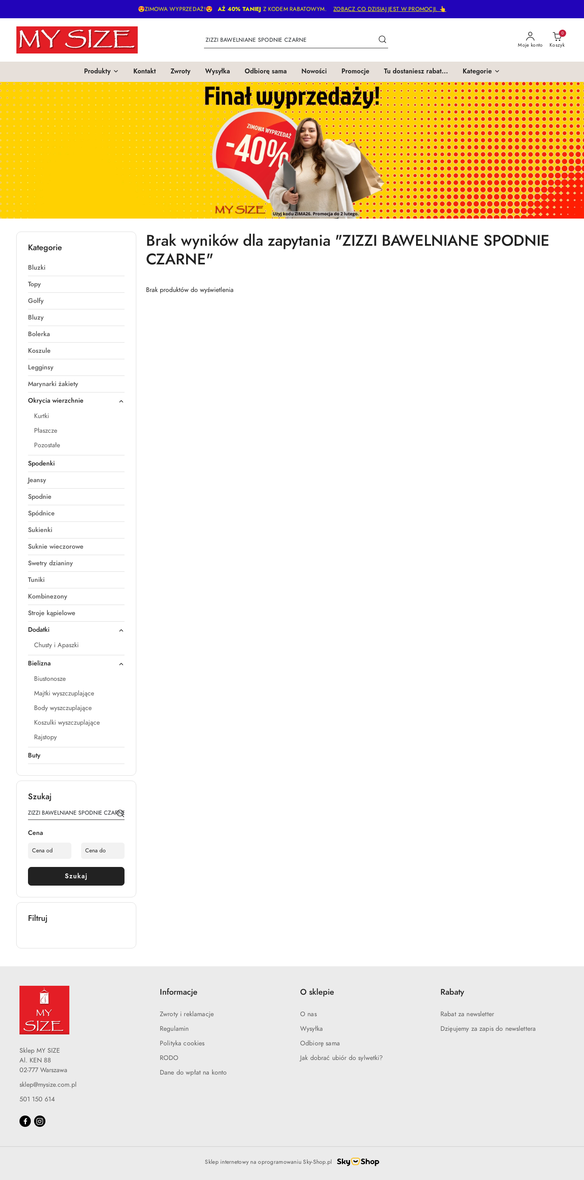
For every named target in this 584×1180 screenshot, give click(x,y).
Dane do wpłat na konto (193, 1072)
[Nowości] (314, 72)
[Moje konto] (530, 40)
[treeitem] (76, 268)
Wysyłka (311, 1028)
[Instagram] (39, 1121)
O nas (308, 1014)
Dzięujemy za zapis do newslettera (488, 1028)
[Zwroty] (180, 72)
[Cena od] (49, 851)
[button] (101, 72)
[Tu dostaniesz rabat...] (416, 72)
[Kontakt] (144, 72)
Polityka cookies (182, 1043)
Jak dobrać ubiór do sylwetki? (341, 1057)
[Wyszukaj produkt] (296, 40)
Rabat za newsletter (467, 1014)
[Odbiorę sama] (265, 72)
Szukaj (76, 876)
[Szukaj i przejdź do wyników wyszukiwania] (382, 40)
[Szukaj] (120, 814)
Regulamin (174, 1028)
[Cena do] (103, 851)
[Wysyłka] (218, 72)
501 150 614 (37, 1099)
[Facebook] (25, 1121)
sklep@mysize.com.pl (48, 1084)
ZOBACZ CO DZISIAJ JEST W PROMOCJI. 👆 (389, 9)
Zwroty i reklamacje (187, 1014)
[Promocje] (355, 72)
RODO (169, 1057)
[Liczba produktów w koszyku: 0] (557, 40)
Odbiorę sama (320, 1043)
